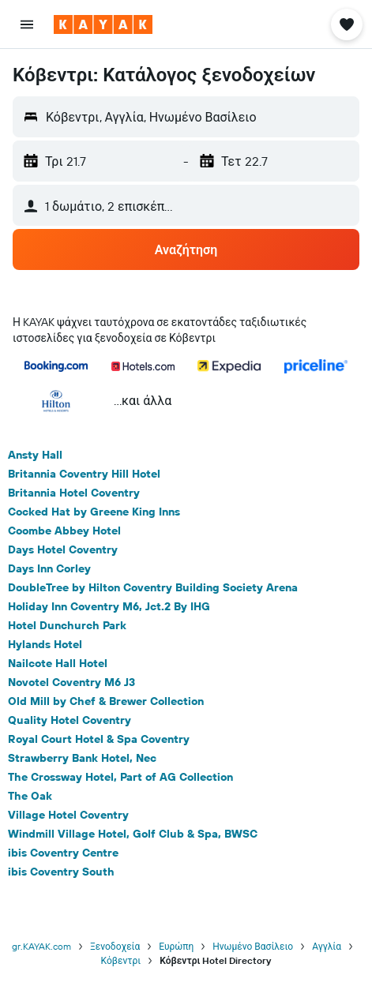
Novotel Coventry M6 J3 (71, 682)
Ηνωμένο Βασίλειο (252, 946)
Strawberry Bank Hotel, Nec (82, 758)
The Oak (30, 796)
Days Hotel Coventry (63, 549)
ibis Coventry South (61, 871)
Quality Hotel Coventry (69, 720)
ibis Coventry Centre (63, 853)
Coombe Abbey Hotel (64, 530)
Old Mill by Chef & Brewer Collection (106, 701)
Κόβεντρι (121, 960)
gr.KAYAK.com (41, 946)
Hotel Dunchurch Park (67, 625)
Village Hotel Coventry (68, 815)
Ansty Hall (35, 455)
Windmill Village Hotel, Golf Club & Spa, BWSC (132, 834)
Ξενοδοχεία (115, 946)
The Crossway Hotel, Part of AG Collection (120, 777)
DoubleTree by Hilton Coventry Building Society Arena (153, 587)
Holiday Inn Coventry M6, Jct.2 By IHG (109, 606)
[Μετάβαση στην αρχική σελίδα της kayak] (103, 24)
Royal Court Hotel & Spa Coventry (99, 739)
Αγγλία (326, 946)
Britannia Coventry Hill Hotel (84, 474)
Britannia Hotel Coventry (74, 493)
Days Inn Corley (49, 568)
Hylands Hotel (45, 644)
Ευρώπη (176, 946)
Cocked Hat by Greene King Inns (94, 511)
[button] (26, 24)
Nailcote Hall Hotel (57, 663)
